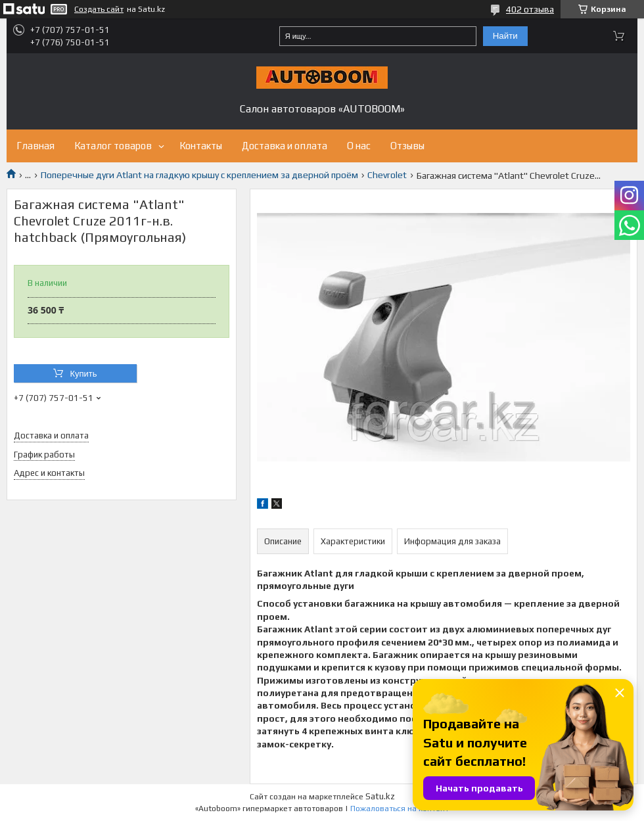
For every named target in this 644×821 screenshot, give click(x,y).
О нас (359, 145)
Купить (83, 374)
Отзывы (407, 145)
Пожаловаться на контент (399, 808)
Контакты (200, 145)
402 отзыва (530, 9)
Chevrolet (387, 175)
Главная (35, 145)
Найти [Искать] (505, 36)
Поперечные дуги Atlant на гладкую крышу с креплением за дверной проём (199, 175)
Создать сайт (99, 9)
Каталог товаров (113, 145)
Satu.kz (380, 796)
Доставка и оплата (284, 145)
